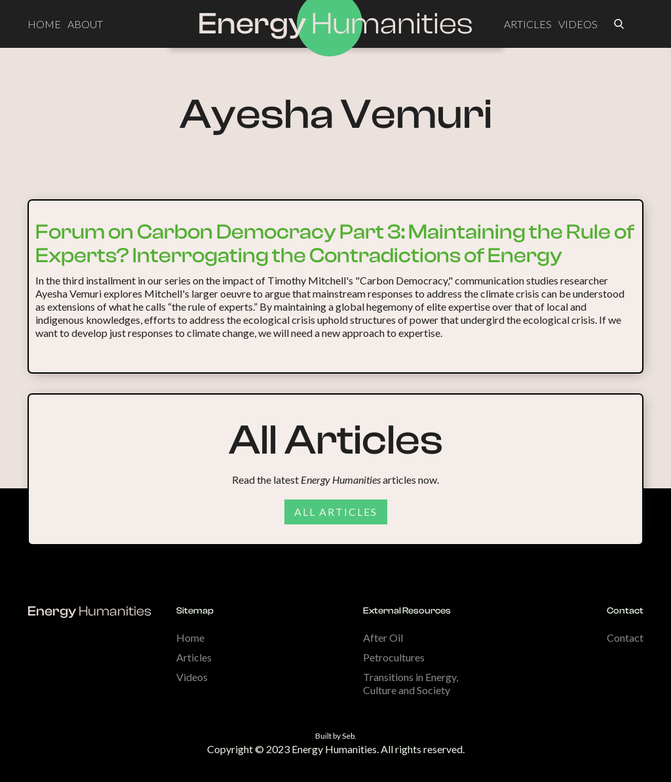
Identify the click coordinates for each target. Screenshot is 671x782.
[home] (335, 24)
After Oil (383, 637)
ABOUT (85, 24)
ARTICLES (528, 24)
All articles (335, 511)
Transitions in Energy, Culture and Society (410, 683)
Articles (194, 657)
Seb (348, 736)
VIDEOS (578, 24)
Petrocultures (394, 657)
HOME (44, 24)
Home (190, 637)
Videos (192, 677)
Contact (625, 637)
